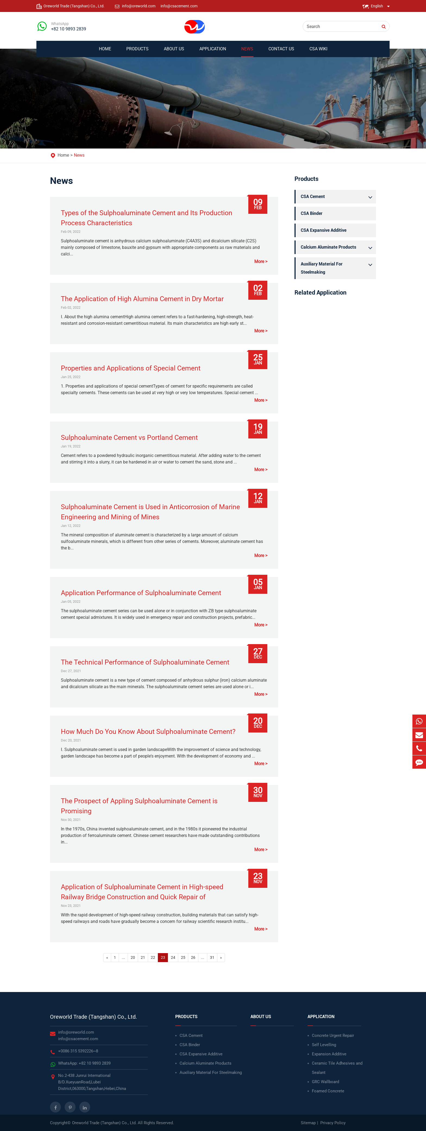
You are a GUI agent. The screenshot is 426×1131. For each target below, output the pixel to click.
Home (105, 51)
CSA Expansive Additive (323, 230)
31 (212, 957)
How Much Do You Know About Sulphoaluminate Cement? (148, 732)
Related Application (320, 292)
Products (137, 51)
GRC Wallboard (325, 1081)
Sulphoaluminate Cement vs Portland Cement (129, 437)
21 (143, 957)
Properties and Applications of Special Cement (131, 368)
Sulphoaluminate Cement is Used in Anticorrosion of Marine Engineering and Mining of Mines (150, 512)
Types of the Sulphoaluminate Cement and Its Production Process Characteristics (146, 218)
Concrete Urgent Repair (333, 1035)
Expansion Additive (329, 1054)
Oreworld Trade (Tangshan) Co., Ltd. (93, 1017)
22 (153, 957)
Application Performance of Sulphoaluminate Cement (141, 593)
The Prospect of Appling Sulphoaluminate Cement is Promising (139, 806)
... (123, 957)
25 (183, 957)
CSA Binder (311, 213)
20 (133, 957)
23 (163, 957)
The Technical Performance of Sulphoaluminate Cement (145, 662)
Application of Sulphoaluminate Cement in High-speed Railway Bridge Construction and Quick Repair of (142, 892)
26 (193, 957)
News (247, 51)
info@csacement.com (179, 6)
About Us (174, 51)
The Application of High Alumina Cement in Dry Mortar (142, 299)
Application (212, 51)
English (377, 6)
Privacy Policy (333, 1122)
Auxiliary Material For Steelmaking (338, 267)
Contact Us (281, 51)
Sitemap (308, 1122)
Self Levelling (324, 1044)
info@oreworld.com (139, 6)
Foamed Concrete (328, 1091)
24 (173, 957)
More (259, 261)
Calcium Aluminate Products (338, 247)
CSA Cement (338, 197)
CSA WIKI (318, 51)
